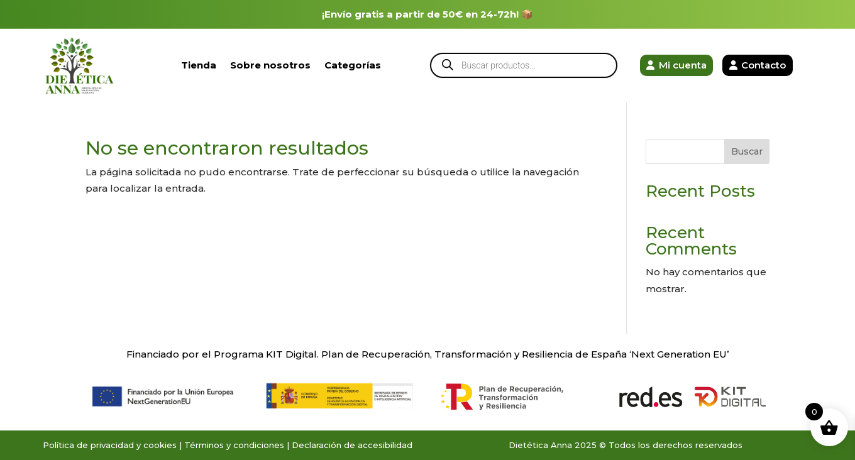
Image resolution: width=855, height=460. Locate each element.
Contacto (763, 65)
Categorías (352, 65)
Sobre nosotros (270, 65)
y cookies (156, 445)
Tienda (198, 65)
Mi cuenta (683, 65)
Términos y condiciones (234, 445)
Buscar (747, 151)
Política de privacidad (88, 445)
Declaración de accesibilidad (352, 445)
